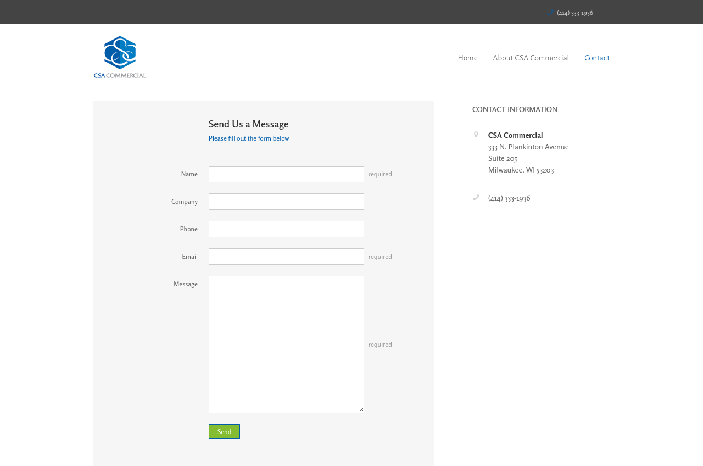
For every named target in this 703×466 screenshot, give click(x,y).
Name (189, 174)
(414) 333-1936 (575, 12)
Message (186, 284)
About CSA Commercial (531, 57)
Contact (597, 57)
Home (468, 57)
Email (190, 256)
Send (224, 432)
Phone (189, 229)
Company (184, 201)
